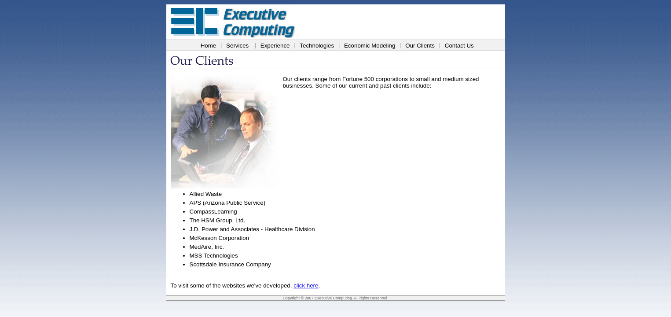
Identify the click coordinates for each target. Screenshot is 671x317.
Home (208, 45)
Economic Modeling (369, 45)
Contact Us (459, 45)
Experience (275, 45)
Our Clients (420, 45)
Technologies (317, 45)
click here (305, 285)
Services (237, 45)
